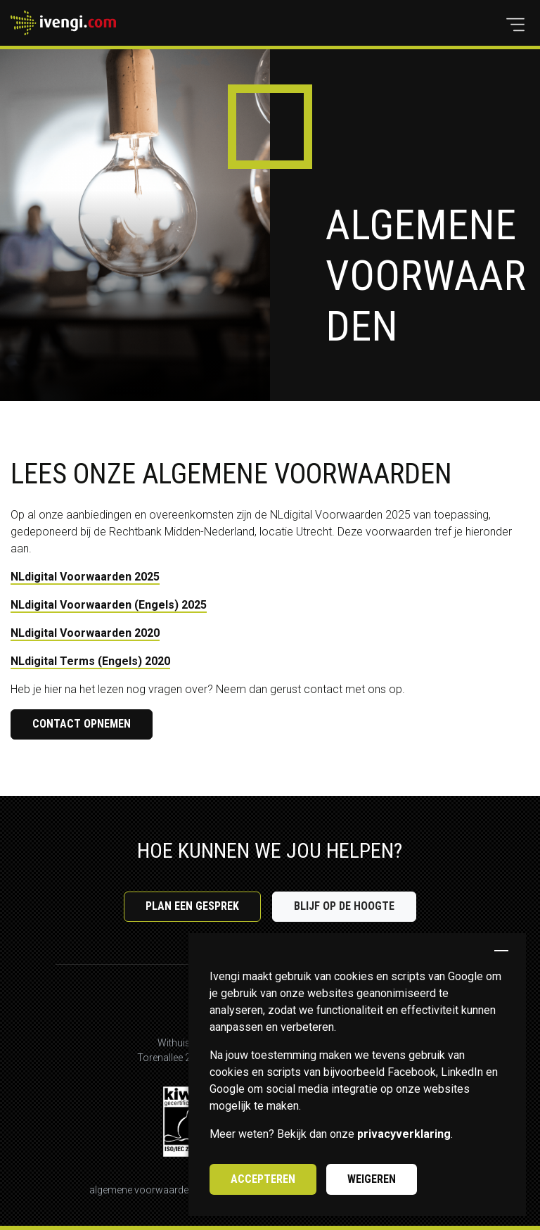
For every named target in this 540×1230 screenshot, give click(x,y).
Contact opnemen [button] (81, 723)
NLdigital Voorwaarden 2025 (85, 576)
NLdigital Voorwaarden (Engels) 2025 (109, 604)
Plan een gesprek (192, 906)
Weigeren (371, 1179)
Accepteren (263, 1179)
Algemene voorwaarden (141, 1190)
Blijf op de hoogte (344, 906)
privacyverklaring (404, 1134)
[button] (515, 24)
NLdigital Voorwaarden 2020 (85, 633)
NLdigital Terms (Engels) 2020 (90, 661)
